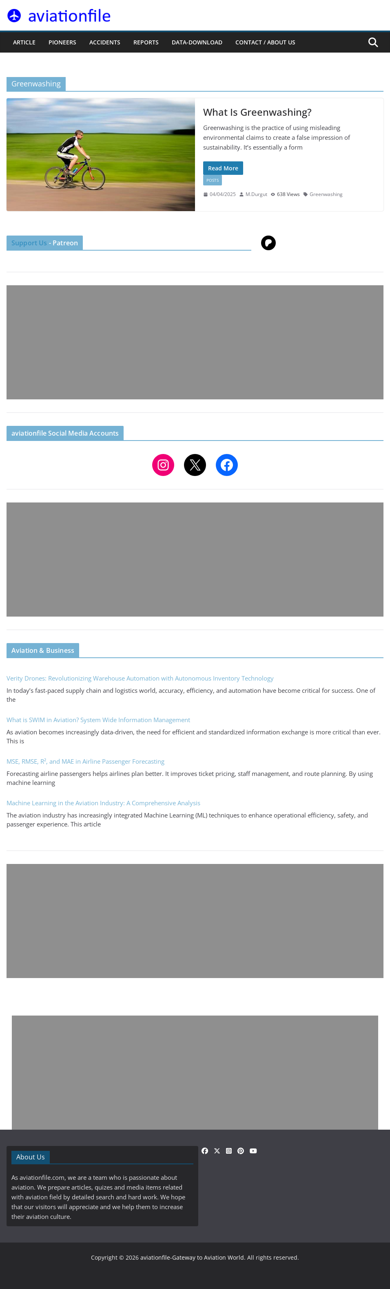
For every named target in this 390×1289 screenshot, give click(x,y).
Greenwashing (326, 194)
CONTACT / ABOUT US (265, 42)
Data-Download (197, 42)
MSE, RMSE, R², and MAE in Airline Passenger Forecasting (85, 761)
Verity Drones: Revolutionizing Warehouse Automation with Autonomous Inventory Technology (140, 678)
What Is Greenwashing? (257, 112)
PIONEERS (62, 42)
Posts (212, 180)
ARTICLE (24, 42)
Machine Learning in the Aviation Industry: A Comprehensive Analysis (103, 803)
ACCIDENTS (104, 42)
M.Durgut (256, 194)
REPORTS (146, 42)
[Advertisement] (195, 342)
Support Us (29, 242)
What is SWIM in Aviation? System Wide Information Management (98, 720)
